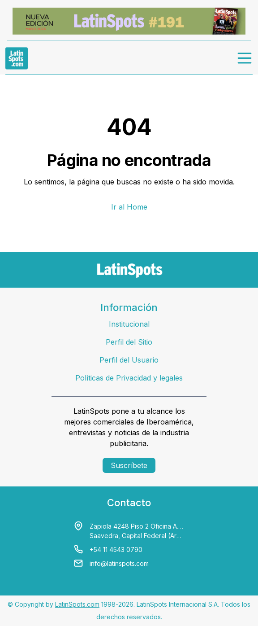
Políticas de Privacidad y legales (129, 377)
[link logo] (16, 58)
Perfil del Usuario (129, 359)
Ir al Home (129, 206)
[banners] (129, 21)
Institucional (129, 324)
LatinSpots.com (77, 604)
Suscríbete (129, 465)
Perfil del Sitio (129, 341)
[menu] (245, 58)
